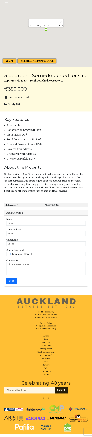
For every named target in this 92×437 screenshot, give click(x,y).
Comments (12, 260)
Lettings (46, 343)
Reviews (46, 366)
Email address (13, 229)
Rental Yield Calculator (37, 61)
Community (46, 372)
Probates (46, 359)
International (46, 356)
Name (9, 219)
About (46, 337)
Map (9, 61)
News (46, 363)
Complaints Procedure (46, 327)
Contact (46, 376)
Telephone (12, 240)
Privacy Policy (46, 324)
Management (46, 350)
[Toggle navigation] (6, 3)
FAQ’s (46, 369)
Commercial (46, 346)
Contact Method (15, 250)
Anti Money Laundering (46, 329)
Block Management (46, 353)
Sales (46, 340)
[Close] (60, 22)
